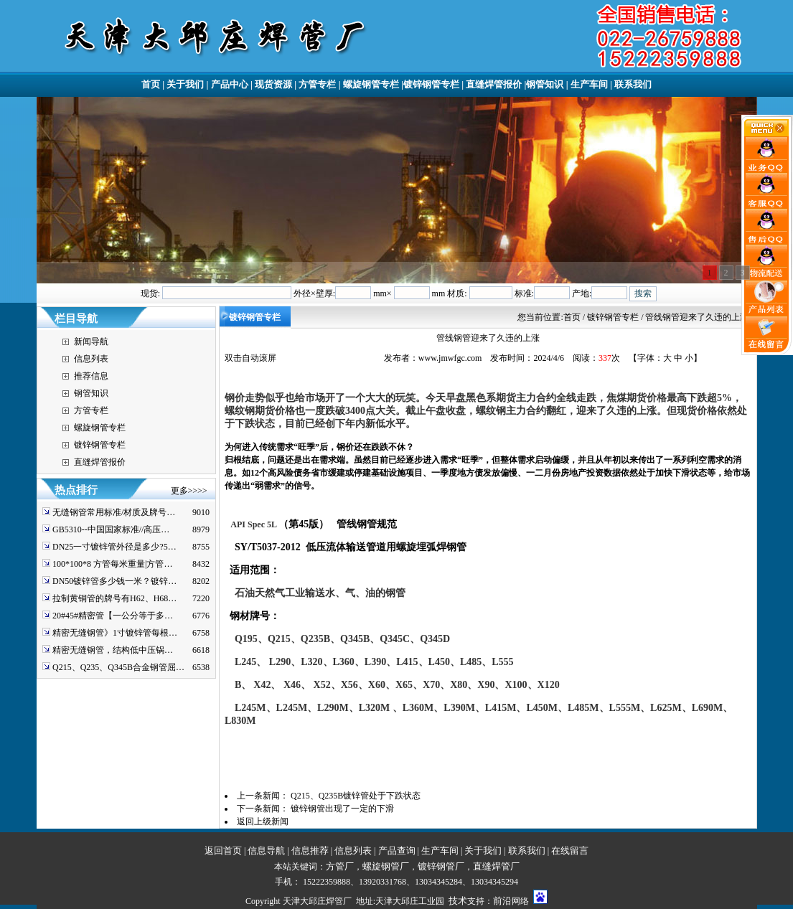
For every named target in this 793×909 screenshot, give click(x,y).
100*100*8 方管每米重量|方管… (112, 564)
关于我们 (185, 84)
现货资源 (273, 84)
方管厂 (340, 866)
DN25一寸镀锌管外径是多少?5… (114, 547)
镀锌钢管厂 (441, 866)
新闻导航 (91, 341)
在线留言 (569, 850)
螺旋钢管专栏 (371, 84)
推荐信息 (91, 376)
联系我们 (633, 84)
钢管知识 (544, 84)
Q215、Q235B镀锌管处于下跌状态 (356, 796)
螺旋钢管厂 (385, 866)
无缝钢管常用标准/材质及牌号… (113, 512)
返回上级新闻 (262, 821)
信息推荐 (310, 850)
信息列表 (91, 359)
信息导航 (266, 850)
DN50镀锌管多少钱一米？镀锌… (114, 581)
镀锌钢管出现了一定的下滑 (342, 809)
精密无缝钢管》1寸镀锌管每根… (114, 633)
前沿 (502, 900)
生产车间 (589, 84)
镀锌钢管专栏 (431, 84)
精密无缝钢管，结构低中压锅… (112, 650)
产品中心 (229, 84)
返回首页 (223, 850)
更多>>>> (189, 491)
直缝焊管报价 (494, 84)
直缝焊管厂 (496, 866)
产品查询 (397, 850)
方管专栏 (317, 84)
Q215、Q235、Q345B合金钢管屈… (118, 667)
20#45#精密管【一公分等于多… (112, 616)
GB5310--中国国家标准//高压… (110, 529)
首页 (150, 84)
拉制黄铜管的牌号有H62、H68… (114, 598)
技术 (458, 900)
